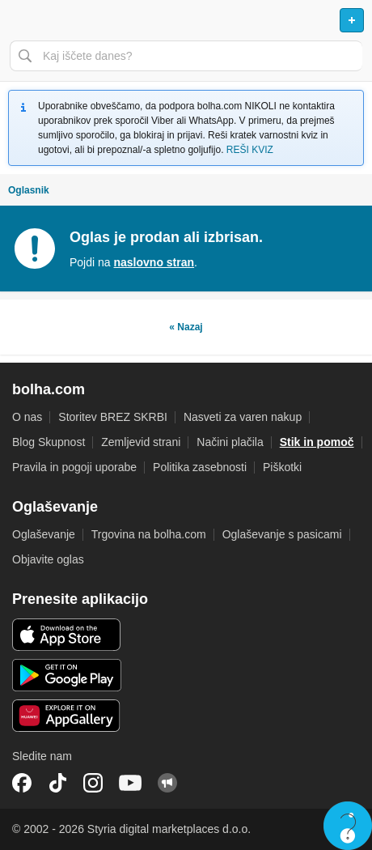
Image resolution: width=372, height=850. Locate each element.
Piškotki (282, 467)
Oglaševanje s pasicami (282, 534)
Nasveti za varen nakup (243, 416)
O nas (27, 416)
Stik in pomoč (317, 442)
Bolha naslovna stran (186, 20)
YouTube (130, 783)
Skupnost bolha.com (167, 783)
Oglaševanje (43, 534)
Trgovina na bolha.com (148, 534)
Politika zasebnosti (200, 467)
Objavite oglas (48, 559)
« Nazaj (185, 327)
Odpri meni (19, 20)
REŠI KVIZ (249, 149)
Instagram (93, 783)
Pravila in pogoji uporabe (74, 467)
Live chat (347, 825)
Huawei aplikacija (66, 715)
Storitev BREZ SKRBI (112, 416)
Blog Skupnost (48, 442)
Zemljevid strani (140, 442)
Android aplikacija (66, 675)
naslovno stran (153, 262)
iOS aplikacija (66, 634)
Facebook (22, 783)
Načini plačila (230, 442)
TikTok (57, 783)
